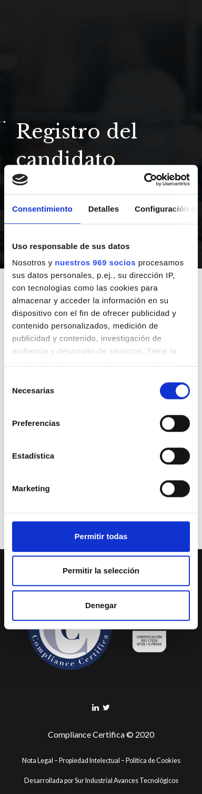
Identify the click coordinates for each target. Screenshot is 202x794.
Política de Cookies (153, 761)
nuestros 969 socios (95, 262)
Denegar (101, 605)
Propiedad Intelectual (89, 761)
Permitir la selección (101, 570)
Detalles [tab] (103, 208)
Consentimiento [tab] (42, 208)
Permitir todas (101, 536)
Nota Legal (37, 761)
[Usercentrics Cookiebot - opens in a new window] (144, 179)
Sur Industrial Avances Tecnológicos (126, 781)
